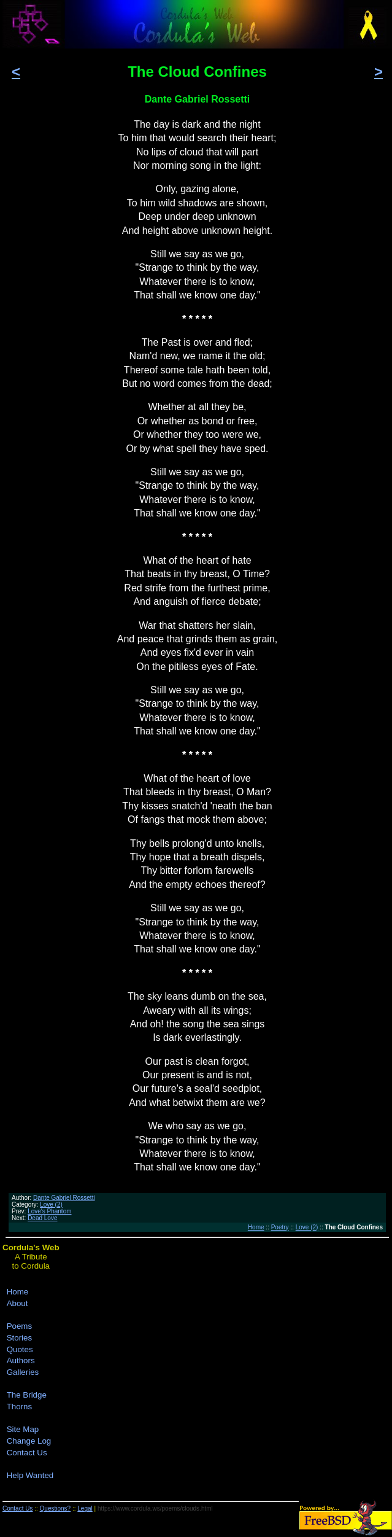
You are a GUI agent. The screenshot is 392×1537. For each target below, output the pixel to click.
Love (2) (51, 1204)
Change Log (29, 1441)
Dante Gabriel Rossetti (64, 1197)
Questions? (55, 1508)
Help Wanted (30, 1475)
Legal (84, 1508)
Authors (21, 1360)
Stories (19, 1337)
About (17, 1303)
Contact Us (27, 1452)
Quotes (20, 1349)
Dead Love (42, 1218)
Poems (19, 1326)
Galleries (23, 1372)
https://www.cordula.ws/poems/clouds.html (155, 1508)
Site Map (23, 1429)
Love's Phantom (49, 1211)
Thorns (19, 1406)
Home (256, 1227)
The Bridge (27, 1394)
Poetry (280, 1227)
